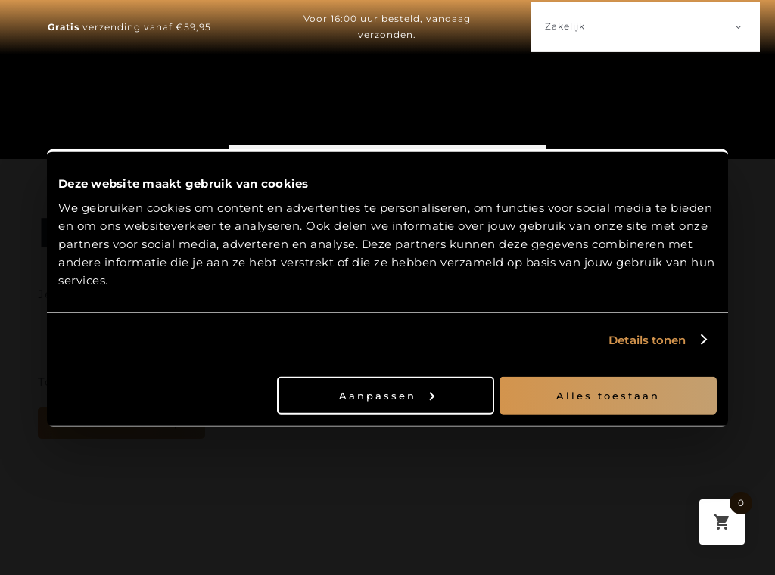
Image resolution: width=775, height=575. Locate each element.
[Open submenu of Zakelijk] (738, 26)
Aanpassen (386, 395)
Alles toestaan (608, 395)
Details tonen (647, 340)
